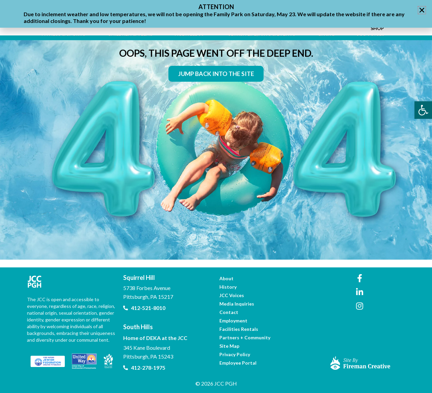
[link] (423, 110)
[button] (421, 10)
